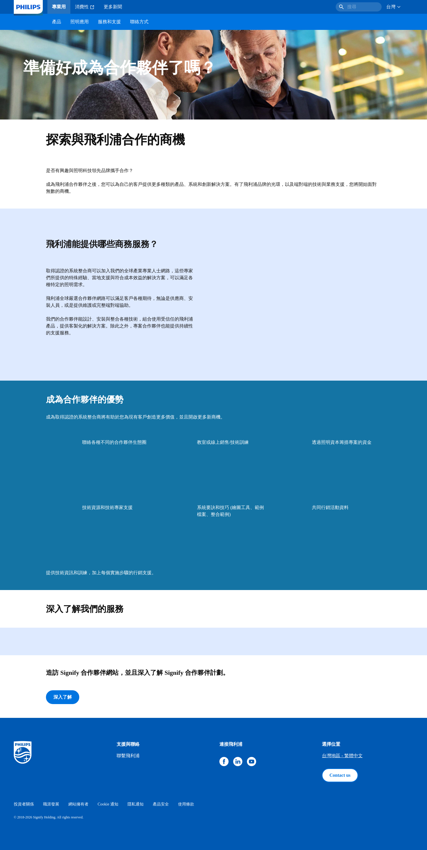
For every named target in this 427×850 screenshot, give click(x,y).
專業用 (59, 6)
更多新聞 (113, 6)
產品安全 (161, 804)
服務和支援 (109, 21)
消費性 (84, 6)
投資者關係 (24, 804)
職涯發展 (51, 804)
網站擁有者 (78, 804)
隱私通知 (135, 804)
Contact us (339, 775)
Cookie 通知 (108, 804)
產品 (56, 21)
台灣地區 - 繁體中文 (342, 755)
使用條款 (186, 804)
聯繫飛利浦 (128, 755)
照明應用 (79, 21)
